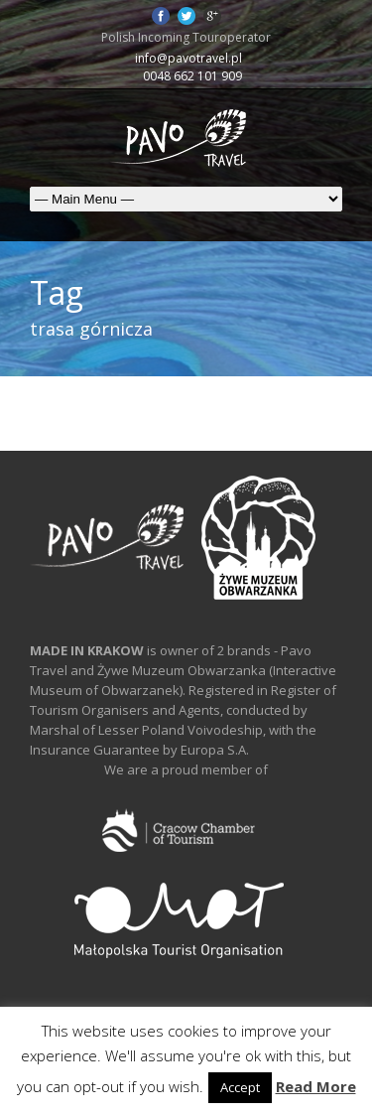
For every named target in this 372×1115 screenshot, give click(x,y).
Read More (316, 1086)
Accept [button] (240, 1087)
